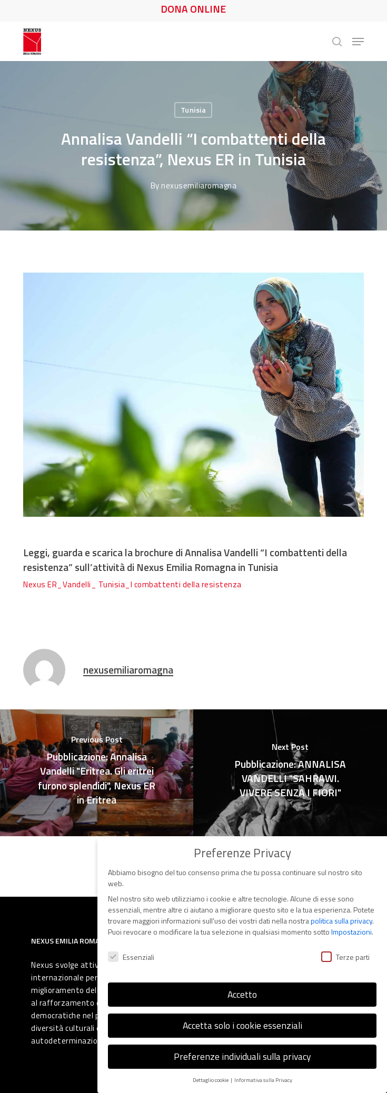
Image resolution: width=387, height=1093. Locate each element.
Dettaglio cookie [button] (211, 1077)
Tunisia (193, 109)
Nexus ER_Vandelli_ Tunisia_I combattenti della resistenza (132, 584)
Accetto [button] (242, 992)
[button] (358, 41)
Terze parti (345, 954)
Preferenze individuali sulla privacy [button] (242, 1054)
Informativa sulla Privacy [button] (263, 1077)
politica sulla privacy (341, 918)
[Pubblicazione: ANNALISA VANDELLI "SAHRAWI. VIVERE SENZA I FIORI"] (290, 772)
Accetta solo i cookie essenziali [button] (242, 1023)
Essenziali (131, 954)
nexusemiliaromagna (198, 185)
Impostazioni (351, 929)
